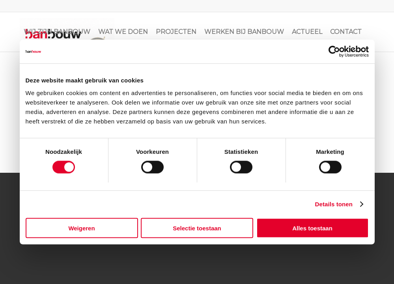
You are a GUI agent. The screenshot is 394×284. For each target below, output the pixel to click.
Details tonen (334, 204)
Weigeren (81, 227)
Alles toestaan (312, 227)
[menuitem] (57, 32)
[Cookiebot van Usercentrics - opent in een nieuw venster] (334, 52)
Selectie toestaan (197, 227)
